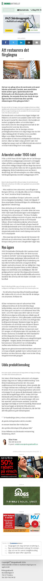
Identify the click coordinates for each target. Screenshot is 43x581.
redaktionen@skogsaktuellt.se (26, 444)
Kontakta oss (8, 10)
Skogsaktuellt (11, 3)
